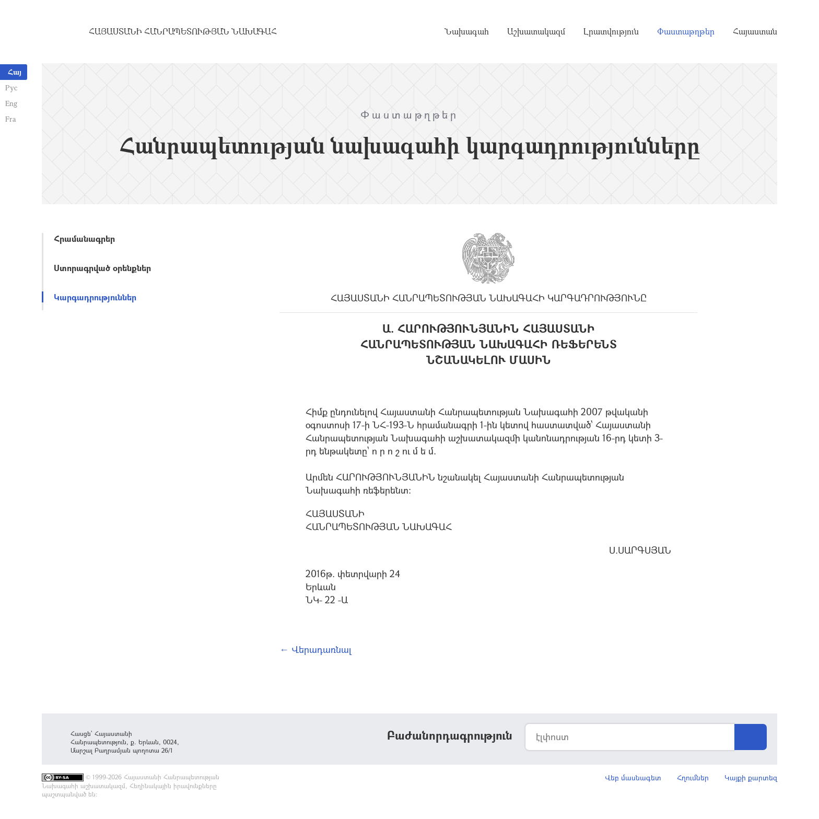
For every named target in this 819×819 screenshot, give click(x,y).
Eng (11, 103)
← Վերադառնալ (315, 649)
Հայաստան (755, 31)
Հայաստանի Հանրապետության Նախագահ (183, 31)
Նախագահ (466, 31)
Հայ (14, 72)
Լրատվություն (611, 31)
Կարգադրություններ (95, 296)
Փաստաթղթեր (686, 31)
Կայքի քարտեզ (750, 777)
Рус (11, 87)
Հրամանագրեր (84, 238)
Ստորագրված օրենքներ (102, 267)
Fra (10, 119)
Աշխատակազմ (536, 31)
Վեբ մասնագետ (633, 777)
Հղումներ (693, 777)
